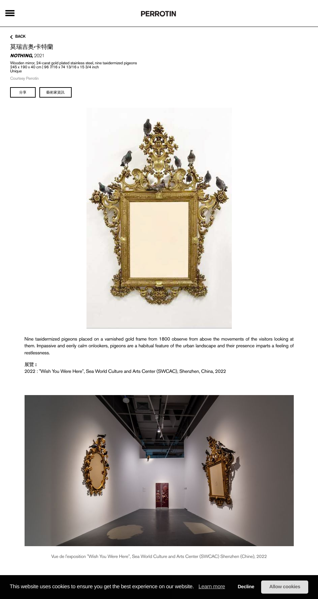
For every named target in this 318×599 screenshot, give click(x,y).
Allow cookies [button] (284, 587)
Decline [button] (246, 587)
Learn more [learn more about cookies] (212, 587)
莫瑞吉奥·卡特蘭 (31, 46)
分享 (23, 92)
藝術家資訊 (55, 92)
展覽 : (31, 364)
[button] (196, 587)
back (18, 37)
